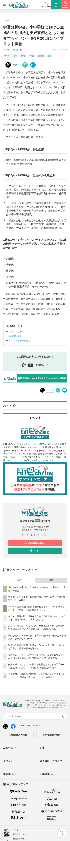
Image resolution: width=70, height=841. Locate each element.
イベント (10, 761)
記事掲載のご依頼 (18, 735)
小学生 (23, 56)
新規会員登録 (34, 542)
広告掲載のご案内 (51, 735)
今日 (19, 580)
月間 (51, 580)
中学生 (31, 56)
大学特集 (46, 774)
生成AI (50, 56)
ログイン (34, 550)
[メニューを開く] (4, 4)
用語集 (8, 774)
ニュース (10, 748)
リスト (16, 65)
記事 (44, 748)
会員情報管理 (18, 839)
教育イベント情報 (10, 56)
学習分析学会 (15, 336)
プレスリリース (16, 331)
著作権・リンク (19, 834)
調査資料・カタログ (53, 761)
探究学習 (41, 56)
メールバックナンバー (35, 535)
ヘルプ (16, 830)
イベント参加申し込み (19, 340)
